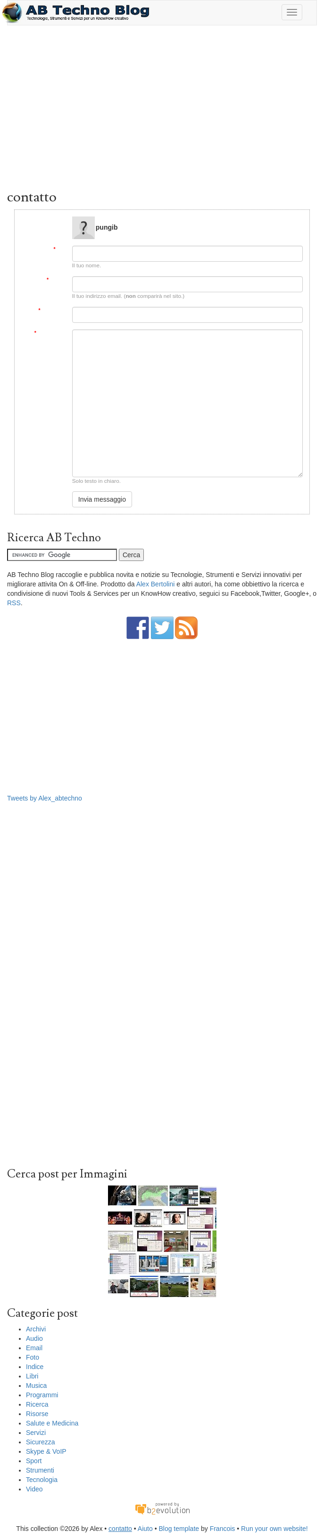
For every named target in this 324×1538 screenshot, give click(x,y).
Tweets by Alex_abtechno (44, 798)
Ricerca (37, 1404)
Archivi (36, 1329)
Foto (32, 1357)
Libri (32, 1376)
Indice (34, 1366)
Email (34, 1348)
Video (34, 1489)
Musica (36, 1385)
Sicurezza (40, 1442)
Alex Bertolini (155, 584)
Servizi (36, 1432)
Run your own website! (274, 1528)
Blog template (178, 1528)
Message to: (51, 220)
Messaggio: (50, 333)
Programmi (42, 1395)
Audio (34, 1338)
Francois (222, 1528)
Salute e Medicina (52, 1423)
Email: (56, 279)
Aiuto (145, 1528)
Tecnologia (42, 1479)
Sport (34, 1461)
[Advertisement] (162, 110)
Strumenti (40, 1470)
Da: (59, 249)
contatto (120, 1528)
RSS (14, 603)
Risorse (37, 1414)
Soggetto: (51, 310)
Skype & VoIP (46, 1451)
